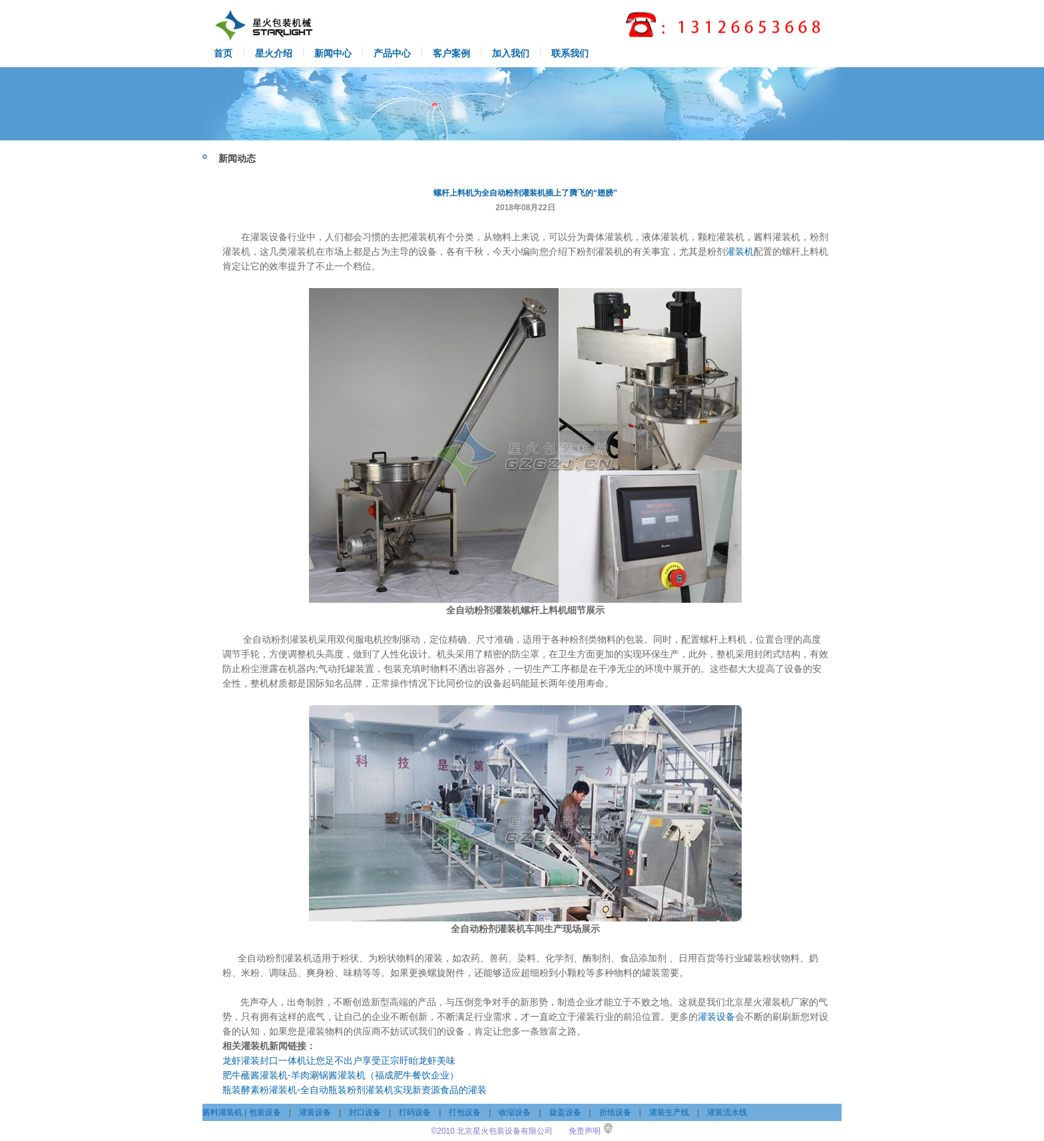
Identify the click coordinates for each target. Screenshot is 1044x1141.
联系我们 (570, 53)
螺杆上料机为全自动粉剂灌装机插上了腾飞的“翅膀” (525, 193)
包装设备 (265, 1112)
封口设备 (365, 1112)
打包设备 (465, 1112)
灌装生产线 (669, 1112)
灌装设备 (716, 1016)
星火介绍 (273, 53)
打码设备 (415, 1112)
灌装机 (740, 251)
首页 (223, 53)
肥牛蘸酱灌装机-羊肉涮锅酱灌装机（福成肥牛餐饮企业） (340, 1075)
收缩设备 (515, 1112)
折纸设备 (615, 1112)
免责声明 (585, 1131)
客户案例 (451, 53)
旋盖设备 (565, 1112)
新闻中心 (333, 53)
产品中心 (392, 53)
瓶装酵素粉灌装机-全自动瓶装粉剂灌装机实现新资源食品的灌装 (354, 1089)
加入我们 (510, 53)
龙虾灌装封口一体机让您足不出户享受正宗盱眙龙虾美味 (338, 1060)
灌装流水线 (727, 1112)
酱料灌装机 (222, 1112)
